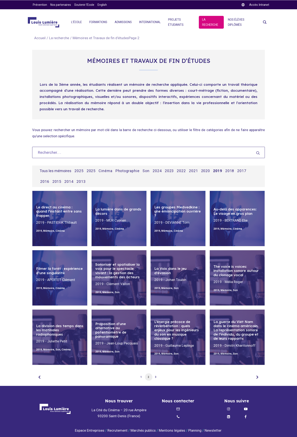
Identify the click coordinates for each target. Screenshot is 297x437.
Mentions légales (172, 430)
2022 (181, 171)
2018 (229, 171)
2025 (79, 171)
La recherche (59, 38)
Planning (195, 430)
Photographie (128, 171)
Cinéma (105, 171)
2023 (169, 171)
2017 (241, 171)
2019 (217, 171)
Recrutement (117, 430)
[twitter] (255, 5)
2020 (205, 171)
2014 (68, 181)
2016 (44, 181)
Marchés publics (143, 430)
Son (146, 171)
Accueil (40, 38)
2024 (157, 171)
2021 (193, 171)
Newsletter (213, 430)
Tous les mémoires (55, 171)
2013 (81, 181)
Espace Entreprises (89, 430)
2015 (56, 181)
